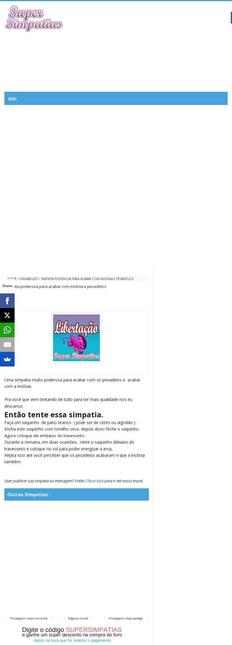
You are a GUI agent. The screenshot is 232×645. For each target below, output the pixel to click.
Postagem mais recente (29, 618)
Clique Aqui (94, 480)
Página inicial (78, 618)
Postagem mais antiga (126, 618)
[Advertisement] (159, 46)
